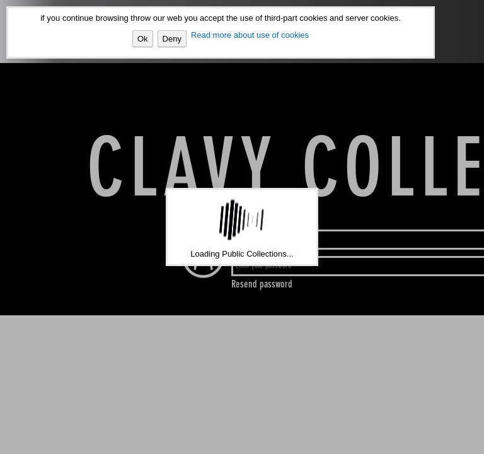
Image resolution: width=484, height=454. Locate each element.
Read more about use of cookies (250, 35)
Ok (142, 39)
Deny (172, 39)
